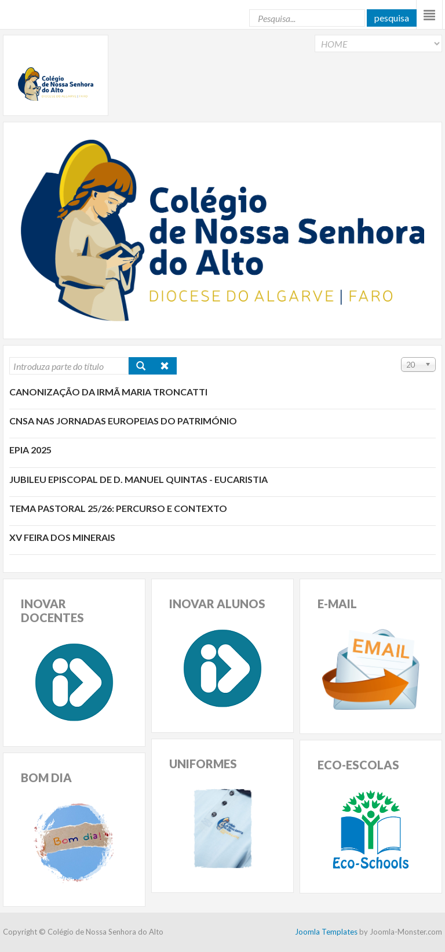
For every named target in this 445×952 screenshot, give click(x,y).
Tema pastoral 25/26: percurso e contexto (118, 508)
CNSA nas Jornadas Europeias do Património (123, 420)
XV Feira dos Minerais (62, 537)
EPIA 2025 (30, 449)
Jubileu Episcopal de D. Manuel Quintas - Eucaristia (138, 479)
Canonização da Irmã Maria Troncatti (108, 391)
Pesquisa (391, 17)
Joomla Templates (326, 931)
